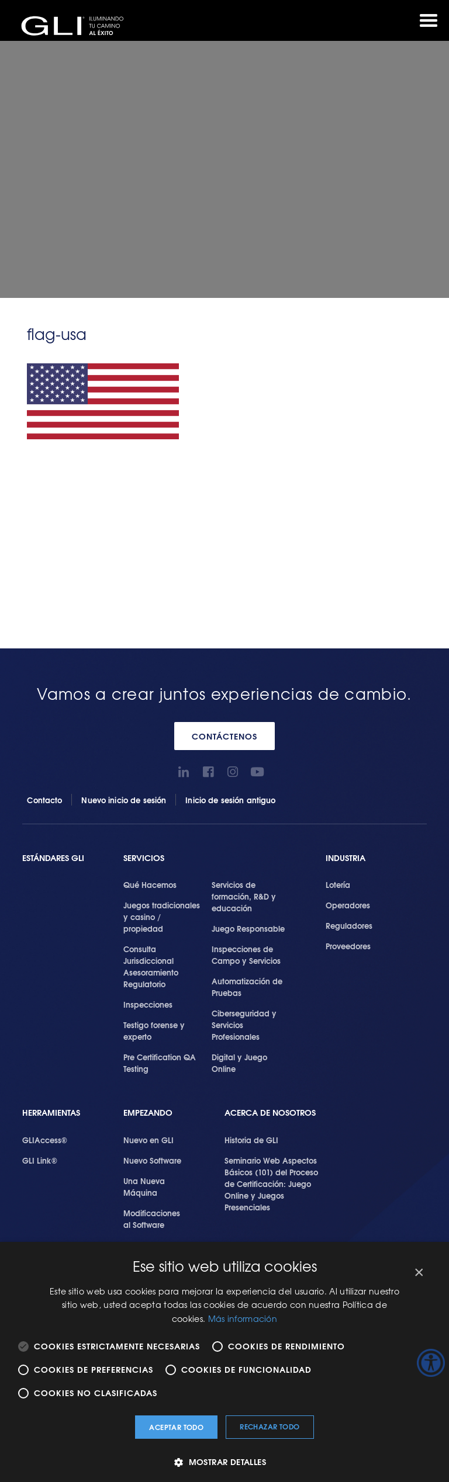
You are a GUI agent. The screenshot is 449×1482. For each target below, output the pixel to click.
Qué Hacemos (150, 884)
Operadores (348, 905)
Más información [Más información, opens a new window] (243, 1318)
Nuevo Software (152, 1160)
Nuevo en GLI (148, 1140)
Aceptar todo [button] (176, 1426)
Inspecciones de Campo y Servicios (246, 954)
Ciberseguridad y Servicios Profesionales (244, 1024)
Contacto (44, 800)
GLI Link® (39, 1160)
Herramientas (51, 1112)
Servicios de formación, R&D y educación (244, 896)
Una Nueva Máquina (144, 1186)
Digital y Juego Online (239, 1062)
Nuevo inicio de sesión (123, 800)
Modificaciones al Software (151, 1218)
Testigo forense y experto (154, 1030)
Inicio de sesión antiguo (230, 800)
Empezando (147, 1112)
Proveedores (348, 946)
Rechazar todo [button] (269, 1426)
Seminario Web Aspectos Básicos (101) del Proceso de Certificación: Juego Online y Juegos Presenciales (271, 1183)
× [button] (418, 1272)
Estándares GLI (53, 858)
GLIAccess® (44, 1140)
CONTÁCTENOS (224, 736)
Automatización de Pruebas (247, 986)
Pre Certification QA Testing (159, 1062)
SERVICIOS (143, 858)
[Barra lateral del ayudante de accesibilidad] (431, 1363)
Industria (345, 858)
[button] (224, 1462)
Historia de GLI (251, 1140)
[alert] (224, 1362)
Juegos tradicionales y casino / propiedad (161, 916)
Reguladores (349, 925)
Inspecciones (147, 1004)
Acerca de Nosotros (270, 1112)
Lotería (338, 884)
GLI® (76, 25)
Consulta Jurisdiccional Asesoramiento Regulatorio (150, 966)
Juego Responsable (248, 928)
